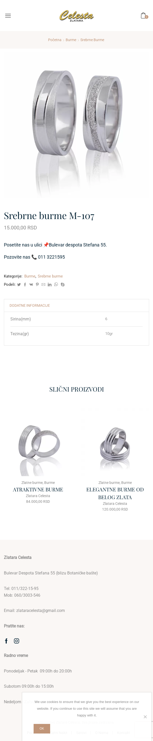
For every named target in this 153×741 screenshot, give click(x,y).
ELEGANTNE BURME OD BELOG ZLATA (115, 493)
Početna (55, 40)
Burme (71, 40)
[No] (145, 716)
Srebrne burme (92, 40)
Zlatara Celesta (38, 496)
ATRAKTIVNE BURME (38, 489)
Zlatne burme (32, 483)
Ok (42, 728)
